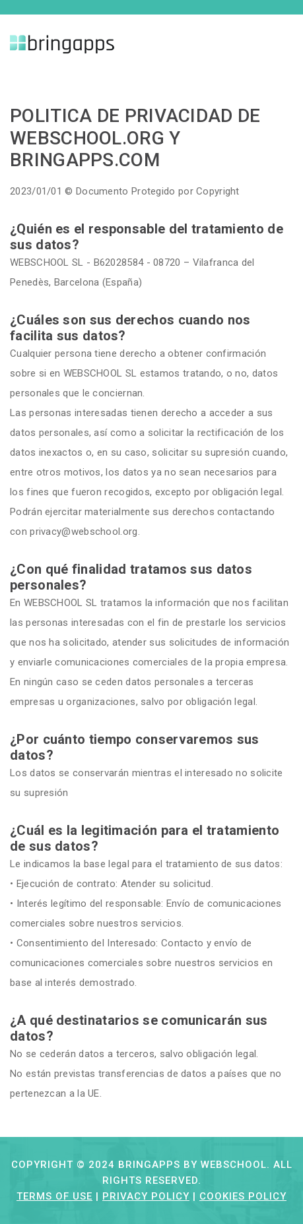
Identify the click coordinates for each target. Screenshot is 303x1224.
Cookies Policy (242, 1196)
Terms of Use (54, 1196)
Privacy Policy (145, 1196)
